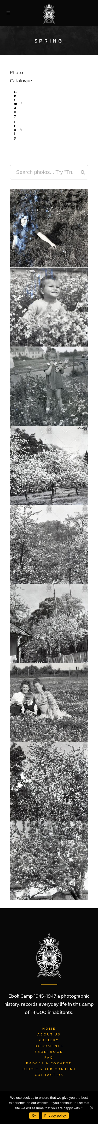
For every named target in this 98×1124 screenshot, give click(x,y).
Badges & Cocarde (49, 1063)
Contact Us (49, 1075)
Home (49, 1028)
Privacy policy (55, 1115)
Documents (49, 1046)
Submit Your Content (49, 1069)
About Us (49, 1034)
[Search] (83, 172)
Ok (34, 1115)
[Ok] (91, 1107)
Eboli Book (49, 1052)
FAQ (49, 1057)
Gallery (49, 1040)
